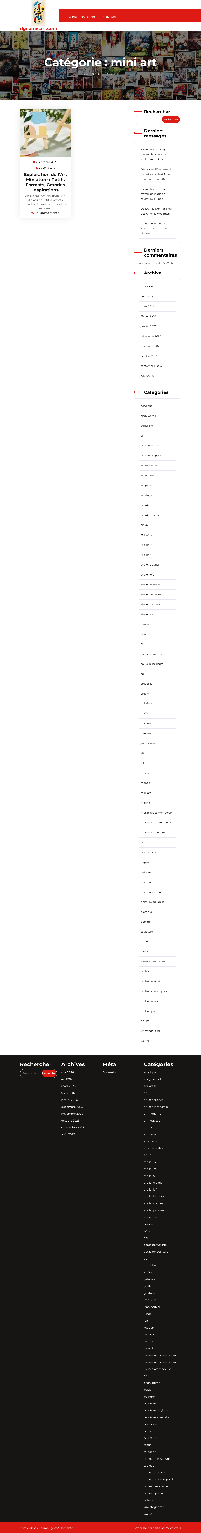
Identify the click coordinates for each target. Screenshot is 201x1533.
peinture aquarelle (153, 901)
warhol (145, 1040)
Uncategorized (150, 1031)
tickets (145, 1021)
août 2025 (147, 375)
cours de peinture (152, 663)
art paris (146, 485)
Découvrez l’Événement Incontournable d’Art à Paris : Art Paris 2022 (156, 174)
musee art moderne (153, 832)
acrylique (146, 405)
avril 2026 (147, 296)
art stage (146, 495)
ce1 (143, 644)
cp (142, 673)
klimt (144, 753)
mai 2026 (147, 286)
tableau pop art (151, 1011)
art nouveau (148, 475)
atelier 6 (146, 554)
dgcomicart (47, 167)
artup (144, 525)
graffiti (145, 713)
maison (145, 773)
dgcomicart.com (38, 28)
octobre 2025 (149, 356)
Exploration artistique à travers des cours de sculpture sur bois (155, 154)
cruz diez (146, 683)
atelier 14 (146, 535)
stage (144, 941)
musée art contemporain (157, 812)
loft (143, 763)
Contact (110, 17)
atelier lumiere (150, 584)
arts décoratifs (150, 515)
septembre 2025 (151, 365)
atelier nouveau (151, 594)
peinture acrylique (152, 892)
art (142, 435)
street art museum (153, 961)
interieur (146, 733)
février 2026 (148, 316)
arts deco (146, 505)
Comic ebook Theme (34, 1528)
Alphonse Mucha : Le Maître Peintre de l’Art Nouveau (155, 228)
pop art (145, 921)
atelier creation (150, 564)
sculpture (147, 931)
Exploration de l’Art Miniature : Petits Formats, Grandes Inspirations (45, 182)
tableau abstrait (151, 981)
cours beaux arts (151, 654)
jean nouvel (148, 743)
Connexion (110, 1072)
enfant (145, 693)
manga (145, 782)
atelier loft (147, 574)
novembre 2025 (151, 346)
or (142, 842)
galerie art (147, 703)
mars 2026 (147, 306)
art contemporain (152, 455)
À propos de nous (84, 17)
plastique (147, 911)
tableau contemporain (155, 991)
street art (146, 951)
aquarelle (147, 425)
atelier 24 (147, 544)
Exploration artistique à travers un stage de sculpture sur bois (155, 193)
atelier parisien (150, 604)
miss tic (145, 802)
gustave (146, 723)
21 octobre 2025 (47, 162)
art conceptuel (150, 445)
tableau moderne (152, 1001)
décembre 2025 (151, 336)
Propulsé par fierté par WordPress (158, 1528)
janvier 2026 (148, 326)
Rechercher (157, 111)
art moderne (149, 465)
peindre (146, 872)
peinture (146, 882)
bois (143, 634)
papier (145, 862)
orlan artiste (148, 852)
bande (145, 624)
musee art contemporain (157, 822)
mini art (114, 73)
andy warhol (149, 415)
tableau (146, 971)
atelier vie (147, 614)
